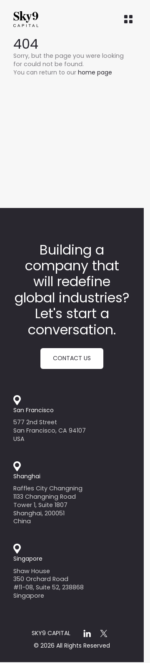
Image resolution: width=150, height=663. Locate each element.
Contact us (72, 358)
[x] (103, 633)
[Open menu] (128, 19)
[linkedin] (87, 633)
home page (95, 72)
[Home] (42, 19)
